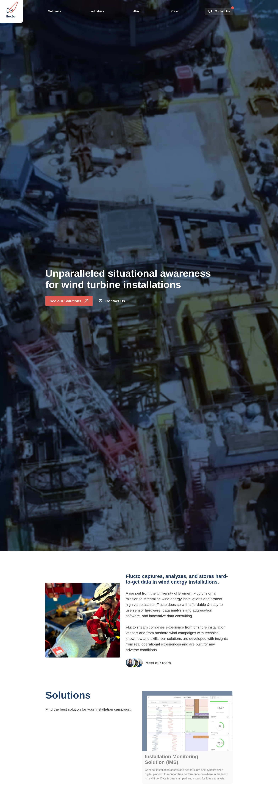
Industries (97, 11)
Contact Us (219, 11)
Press (175, 11)
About (137, 11)
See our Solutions (69, 301)
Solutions (54, 11)
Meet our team (148, 662)
